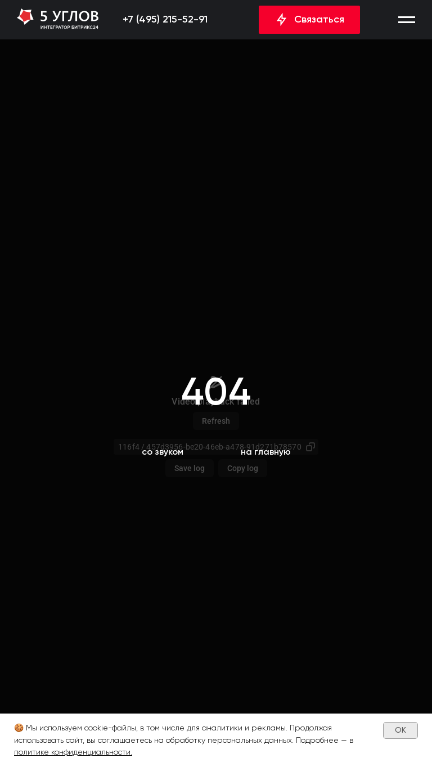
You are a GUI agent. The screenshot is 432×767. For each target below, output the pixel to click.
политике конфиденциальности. (73, 751)
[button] (406, 19)
